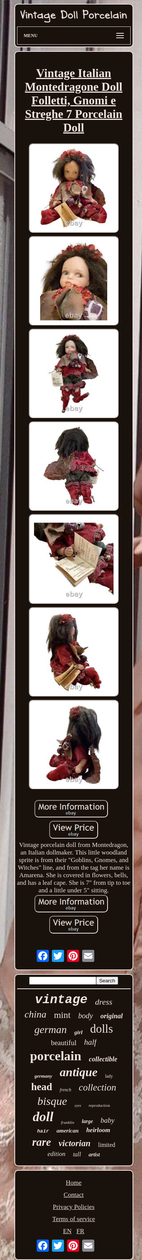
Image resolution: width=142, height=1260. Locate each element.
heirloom (98, 1130)
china (36, 1014)
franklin (67, 1122)
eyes (78, 1105)
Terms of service (73, 1219)
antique (79, 1072)
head (41, 1086)
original (111, 1016)
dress (103, 1002)
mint (62, 1015)
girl (78, 1032)
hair (43, 1131)
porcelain (55, 1056)
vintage (61, 1000)
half (90, 1042)
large (87, 1121)
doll (43, 1116)
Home (74, 1182)
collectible (103, 1059)
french (65, 1089)
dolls (101, 1028)
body (85, 1015)
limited (106, 1145)
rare (41, 1142)
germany (43, 1076)
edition (56, 1153)
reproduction (99, 1105)
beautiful (63, 1043)
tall (77, 1154)
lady (109, 1076)
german (50, 1029)
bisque (52, 1101)
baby (107, 1120)
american (67, 1131)
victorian (75, 1143)
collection (97, 1087)
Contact (74, 1194)
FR (80, 1231)
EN (67, 1231)
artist (94, 1154)
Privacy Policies (73, 1206)
